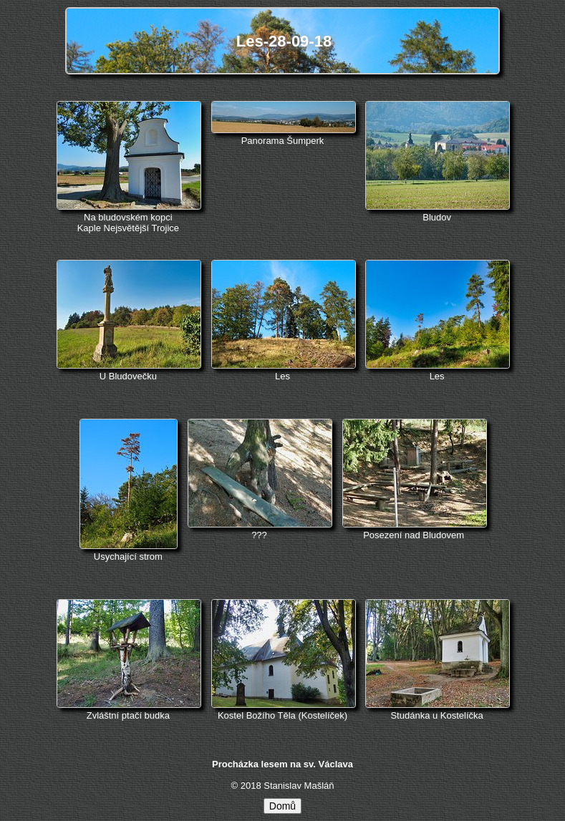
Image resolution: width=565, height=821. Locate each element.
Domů (282, 806)
